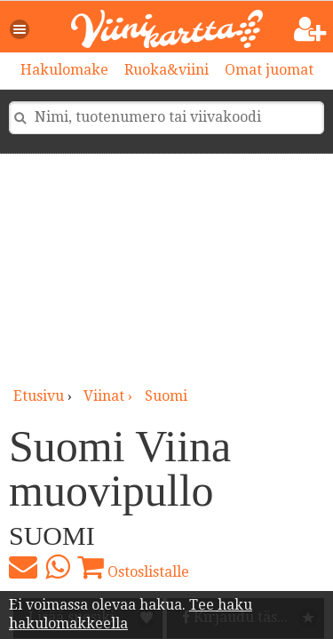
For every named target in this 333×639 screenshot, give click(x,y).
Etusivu (38, 395)
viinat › (109, 395)
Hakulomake (64, 69)
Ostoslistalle (133, 567)
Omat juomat (269, 69)
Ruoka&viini (166, 69)
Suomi (166, 395)
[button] (20, 29)
